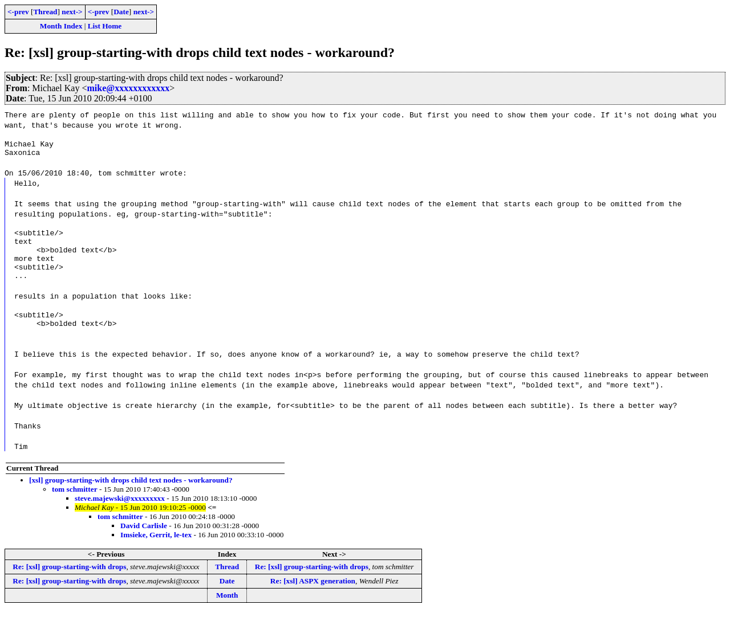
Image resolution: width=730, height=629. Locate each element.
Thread (45, 11)
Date (121, 11)
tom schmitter (75, 506)
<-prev (18, 11)
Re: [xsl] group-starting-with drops (69, 583)
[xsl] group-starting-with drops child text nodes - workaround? (131, 497)
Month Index (61, 26)
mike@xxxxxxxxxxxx (128, 88)
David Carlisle (143, 542)
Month (227, 612)
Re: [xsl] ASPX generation (312, 598)
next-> (72, 11)
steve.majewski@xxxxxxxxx (120, 515)
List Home (105, 26)
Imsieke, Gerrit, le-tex (156, 552)
